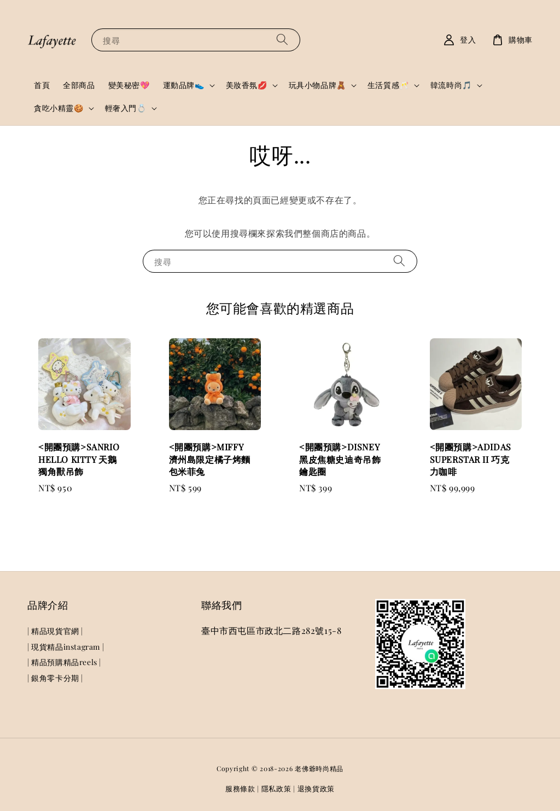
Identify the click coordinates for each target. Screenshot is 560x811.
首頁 (42, 85)
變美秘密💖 (129, 85)
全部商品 (79, 85)
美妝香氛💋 (246, 85)
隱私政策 (276, 788)
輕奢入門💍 (126, 108)
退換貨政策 (316, 788)
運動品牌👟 (184, 85)
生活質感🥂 (388, 85)
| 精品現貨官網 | (55, 631)
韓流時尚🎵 (451, 85)
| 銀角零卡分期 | (55, 678)
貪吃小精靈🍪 (59, 108)
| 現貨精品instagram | (65, 647)
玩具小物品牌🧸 (317, 85)
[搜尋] (282, 39)
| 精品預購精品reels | (64, 662)
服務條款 (240, 788)
